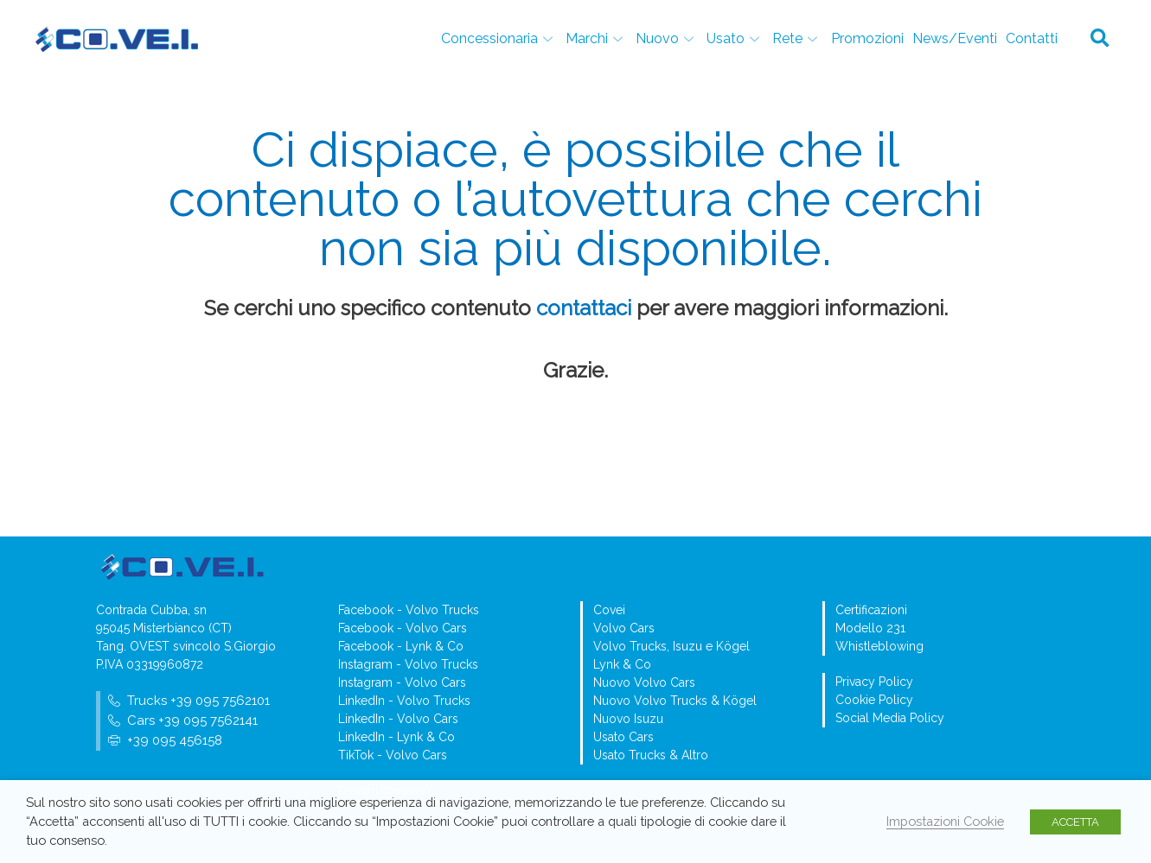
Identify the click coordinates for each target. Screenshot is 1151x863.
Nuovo (667, 38)
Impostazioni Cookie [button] (945, 821)
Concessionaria (500, 38)
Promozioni (867, 38)
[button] (1100, 39)
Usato (735, 38)
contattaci (583, 307)
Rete (797, 38)
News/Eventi (954, 38)
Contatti (1032, 38)
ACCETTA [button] (1075, 821)
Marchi (597, 38)
